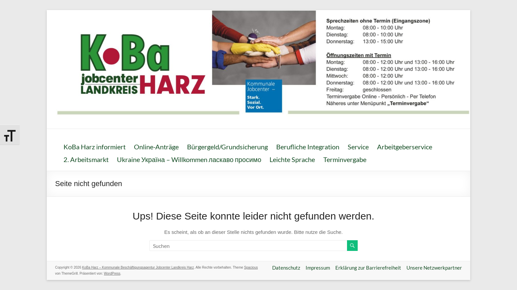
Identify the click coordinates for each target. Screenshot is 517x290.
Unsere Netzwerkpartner (434, 268)
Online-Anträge (156, 147)
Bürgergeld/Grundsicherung (227, 147)
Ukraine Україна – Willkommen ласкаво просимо (189, 159)
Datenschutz (286, 268)
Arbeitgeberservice (404, 147)
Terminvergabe (344, 159)
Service (358, 147)
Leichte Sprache (292, 159)
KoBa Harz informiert (94, 147)
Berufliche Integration (307, 147)
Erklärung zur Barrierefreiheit (368, 268)
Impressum (318, 268)
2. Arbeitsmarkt (86, 159)
